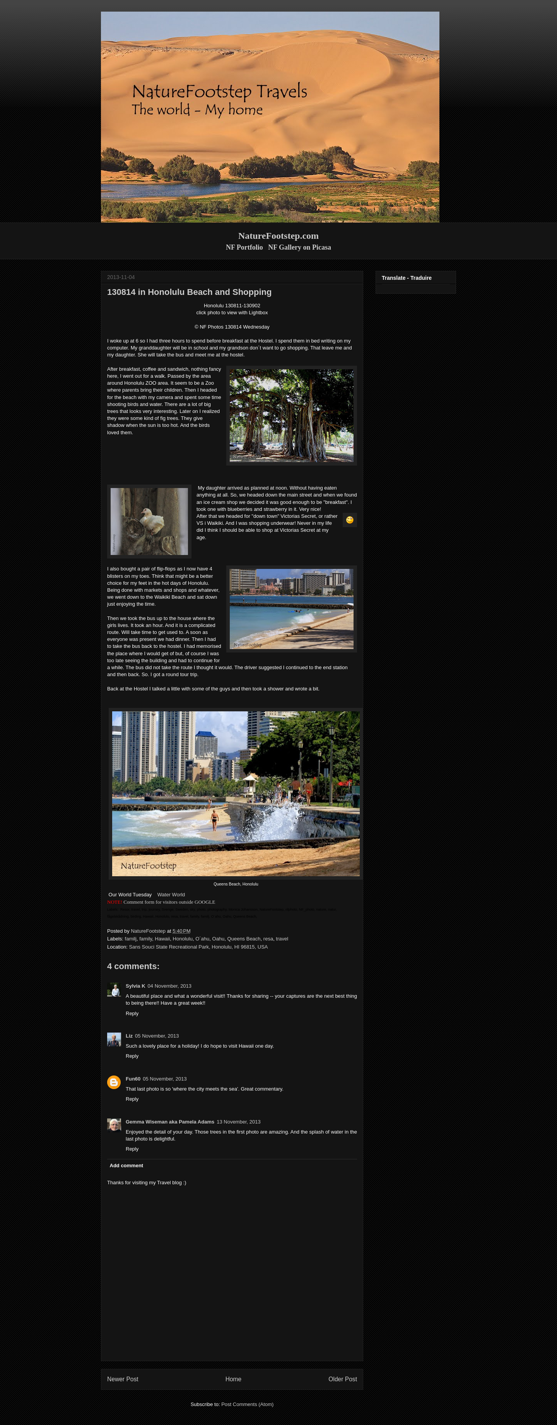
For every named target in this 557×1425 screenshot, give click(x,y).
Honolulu (183, 939)
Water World (171, 894)
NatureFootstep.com (278, 236)
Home (234, 1379)
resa (268, 939)
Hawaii (162, 939)
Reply (132, 1013)
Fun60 (133, 1079)
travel (282, 939)
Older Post (342, 1379)
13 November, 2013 (238, 1122)
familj (131, 939)
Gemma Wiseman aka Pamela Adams (170, 1122)
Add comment (127, 1165)
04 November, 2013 (169, 986)
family (145, 939)
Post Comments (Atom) (247, 1404)
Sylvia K (135, 986)
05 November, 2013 (157, 1036)
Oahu (218, 939)
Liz (129, 1036)
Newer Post (122, 1379)
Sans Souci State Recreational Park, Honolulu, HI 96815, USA (198, 947)
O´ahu (202, 939)
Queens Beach (244, 939)
